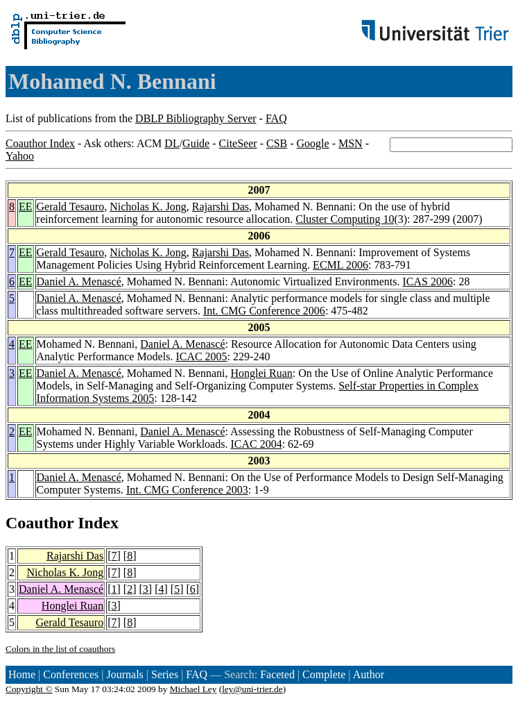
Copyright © (29, 689)
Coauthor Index (40, 143)
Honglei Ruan (261, 373)
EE (26, 206)
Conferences (70, 674)
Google (313, 143)
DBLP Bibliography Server (196, 118)
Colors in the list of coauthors (60, 649)
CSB (276, 143)
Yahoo (20, 156)
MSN (350, 143)
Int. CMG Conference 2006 (264, 311)
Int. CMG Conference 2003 (187, 490)
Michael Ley (193, 689)
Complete (323, 674)
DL (171, 143)
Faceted (277, 674)
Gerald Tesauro (71, 206)
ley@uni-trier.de (252, 689)
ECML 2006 (340, 265)
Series (164, 674)
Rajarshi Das (220, 206)
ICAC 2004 (256, 444)
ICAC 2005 (201, 356)
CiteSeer (238, 143)
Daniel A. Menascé (79, 281)
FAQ (276, 118)
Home (21, 674)
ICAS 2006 (428, 281)
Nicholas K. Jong (148, 206)
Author (368, 674)
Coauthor (40, 523)
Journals (124, 674)
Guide (195, 143)
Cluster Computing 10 (344, 219)
